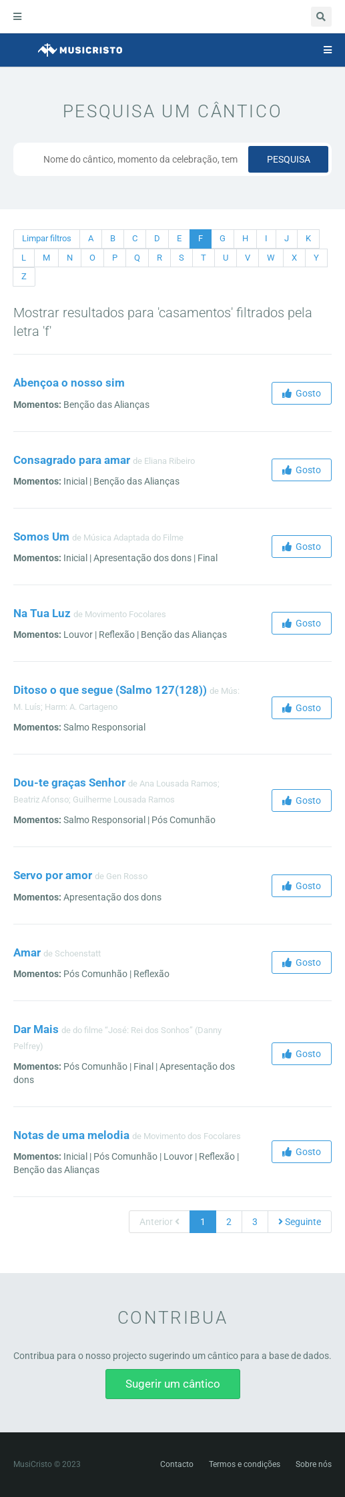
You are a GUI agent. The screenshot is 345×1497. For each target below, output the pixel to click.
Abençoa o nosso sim (69, 382)
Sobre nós (314, 1464)
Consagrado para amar (71, 460)
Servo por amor (52, 875)
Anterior (159, 1221)
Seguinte (299, 1221)
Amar (27, 952)
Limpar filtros (46, 238)
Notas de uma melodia (71, 1135)
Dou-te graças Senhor (69, 782)
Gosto (301, 393)
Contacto (177, 1464)
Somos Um (41, 536)
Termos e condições (244, 1464)
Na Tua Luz (42, 613)
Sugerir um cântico (172, 1383)
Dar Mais (36, 1029)
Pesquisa (288, 159)
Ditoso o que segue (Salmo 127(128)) (110, 690)
